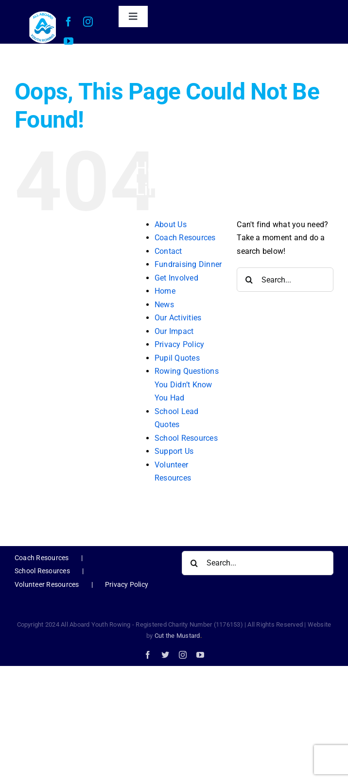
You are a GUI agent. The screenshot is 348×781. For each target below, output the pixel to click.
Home (165, 291)
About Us (171, 224)
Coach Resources (185, 237)
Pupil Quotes (177, 358)
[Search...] (285, 279)
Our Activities (178, 317)
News (164, 304)
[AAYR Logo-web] (42, 13)
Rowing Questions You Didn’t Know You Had (187, 384)
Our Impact (174, 331)
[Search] (249, 279)
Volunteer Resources (47, 584)
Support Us (174, 451)
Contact (168, 251)
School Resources (186, 438)
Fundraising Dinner (188, 264)
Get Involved (176, 277)
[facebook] (68, 22)
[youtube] (68, 41)
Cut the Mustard (178, 635)
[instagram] (88, 22)
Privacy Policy (179, 344)
